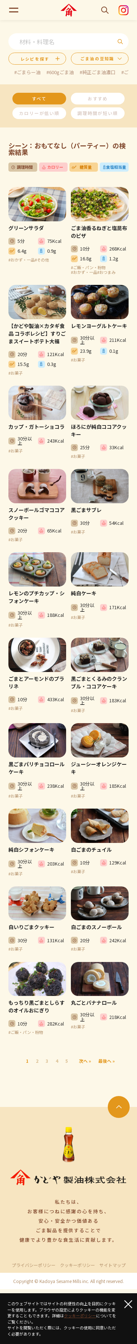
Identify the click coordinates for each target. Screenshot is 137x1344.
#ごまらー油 (27, 72)
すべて (39, 98)
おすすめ (98, 98)
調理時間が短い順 (97, 113)
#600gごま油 (60, 72)
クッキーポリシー (77, 1265)
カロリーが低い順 (39, 113)
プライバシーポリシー (34, 1265)
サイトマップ (112, 1265)
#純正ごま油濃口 (97, 72)
